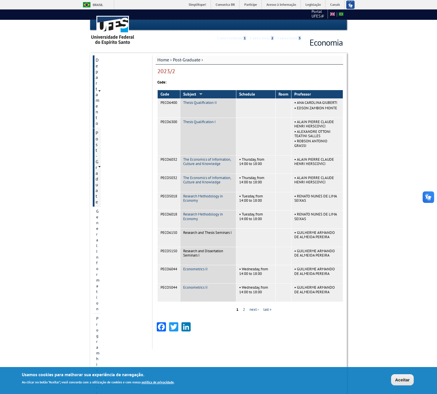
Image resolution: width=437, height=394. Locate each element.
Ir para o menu (262, 25)
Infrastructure (108, 186)
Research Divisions (112, 118)
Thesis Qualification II (200, 102)
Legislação (313, 4)
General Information (114, 78)
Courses (103, 147)
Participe (250, 4)
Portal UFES (287, 14)
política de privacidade (158, 382)
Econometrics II (195, 269)
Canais (335, 4)
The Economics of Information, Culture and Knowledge (207, 161)
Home (163, 59)
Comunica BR (225, 4)
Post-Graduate (186, 59)
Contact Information (114, 98)
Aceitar (402, 379)
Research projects (111, 127)
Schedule (247, 94)
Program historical (112, 88)
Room (283, 94)
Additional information (116, 205)
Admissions (106, 157)
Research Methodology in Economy (203, 198)
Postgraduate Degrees (115, 108)
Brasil (98, 5)
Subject (193, 94)
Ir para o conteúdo (231, 25)
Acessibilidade (308, 25)
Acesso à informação (281, 4)
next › (254, 309)
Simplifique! (197, 4)
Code (165, 94)
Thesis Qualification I (199, 121)
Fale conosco (314, 14)
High (315, 25)
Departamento (109, 60)
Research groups (110, 137)
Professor (302, 94)
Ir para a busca (289, 25)
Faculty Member (110, 166)
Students (104, 196)
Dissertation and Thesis (117, 176)
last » (267, 309)
